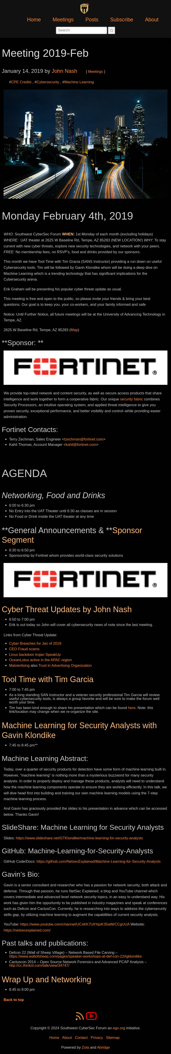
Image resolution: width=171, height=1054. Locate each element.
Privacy (97, 1038)
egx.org (119, 1028)
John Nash (64, 71)
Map (74, 330)
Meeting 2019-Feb (45, 53)
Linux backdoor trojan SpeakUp (35, 654)
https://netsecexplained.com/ (27, 930)
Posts (92, 19)
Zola (85, 1047)
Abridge (103, 1047)
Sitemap (113, 1038)
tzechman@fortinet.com (83, 439)
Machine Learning (79, 82)
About (152, 19)
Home (34, 19)
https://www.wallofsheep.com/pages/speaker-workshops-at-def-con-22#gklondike (75, 956)
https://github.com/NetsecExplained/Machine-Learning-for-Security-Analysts (99, 861)
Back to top (14, 1000)
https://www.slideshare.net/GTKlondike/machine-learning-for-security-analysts (79, 838)
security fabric (131, 399)
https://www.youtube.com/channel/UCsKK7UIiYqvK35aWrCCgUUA (75, 924)
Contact (81, 1038)
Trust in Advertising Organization (65, 665)
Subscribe (121, 19)
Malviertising (19, 665)
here (131, 708)
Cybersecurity (48, 82)
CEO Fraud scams (24, 649)
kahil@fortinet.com (81, 444)
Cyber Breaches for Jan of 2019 (35, 643)
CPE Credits (21, 82)
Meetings (63, 19)
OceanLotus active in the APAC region (40, 660)
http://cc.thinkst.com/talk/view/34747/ (39, 965)
